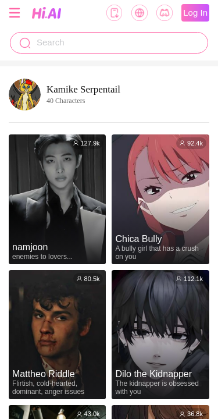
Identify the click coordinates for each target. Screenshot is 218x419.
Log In (195, 12)
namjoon (30, 247)
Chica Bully (138, 239)
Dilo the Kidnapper (153, 374)
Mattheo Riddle (43, 374)
